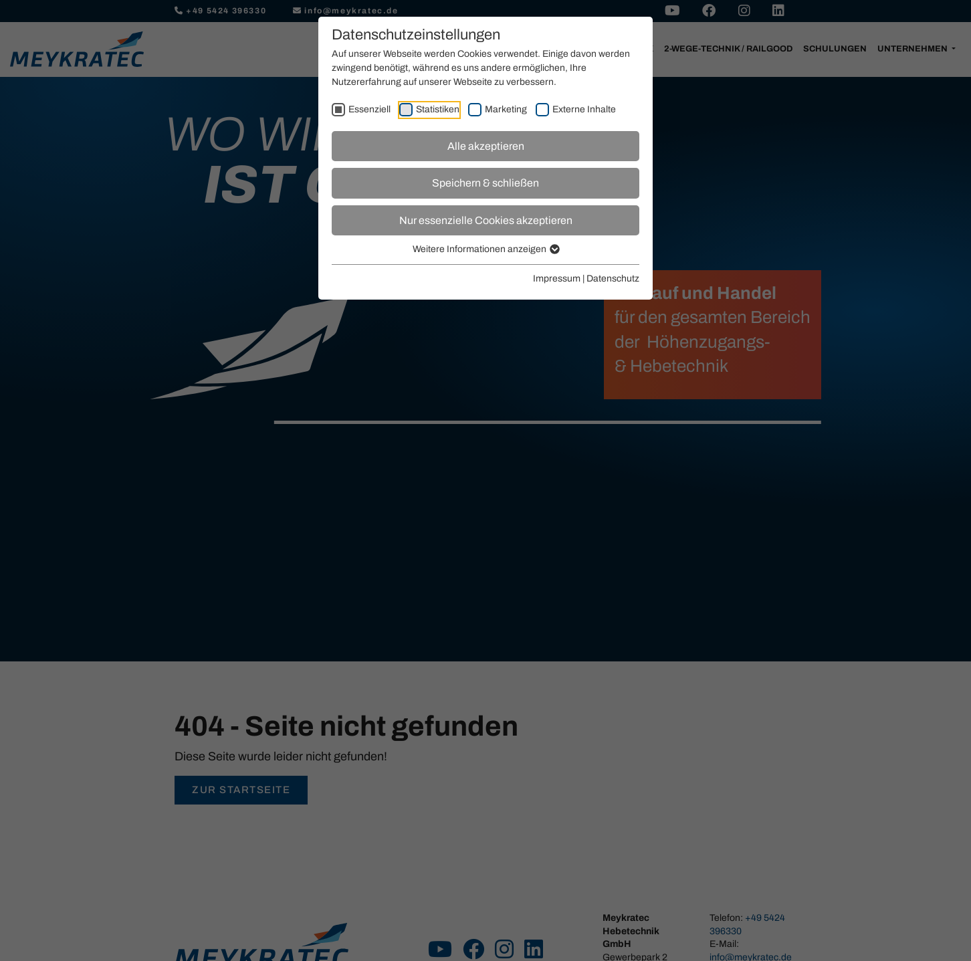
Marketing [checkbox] (506, 109)
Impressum (556, 279)
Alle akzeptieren (485, 146)
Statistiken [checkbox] (437, 109)
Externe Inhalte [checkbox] (584, 109)
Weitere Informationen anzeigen (485, 249)
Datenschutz (612, 279)
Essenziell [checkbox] (369, 109)
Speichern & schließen (485, 183)
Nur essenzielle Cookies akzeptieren (485, 220)
